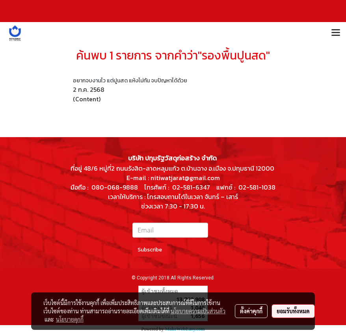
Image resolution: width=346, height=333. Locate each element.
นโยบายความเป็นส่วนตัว (198, 310)
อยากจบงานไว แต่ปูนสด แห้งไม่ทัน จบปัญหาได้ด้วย (130, 80)
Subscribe (150, 250)
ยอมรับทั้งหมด (293, 310)
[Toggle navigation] (335, 33)
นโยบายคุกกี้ (70, 319)
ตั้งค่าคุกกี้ (251, 310)
